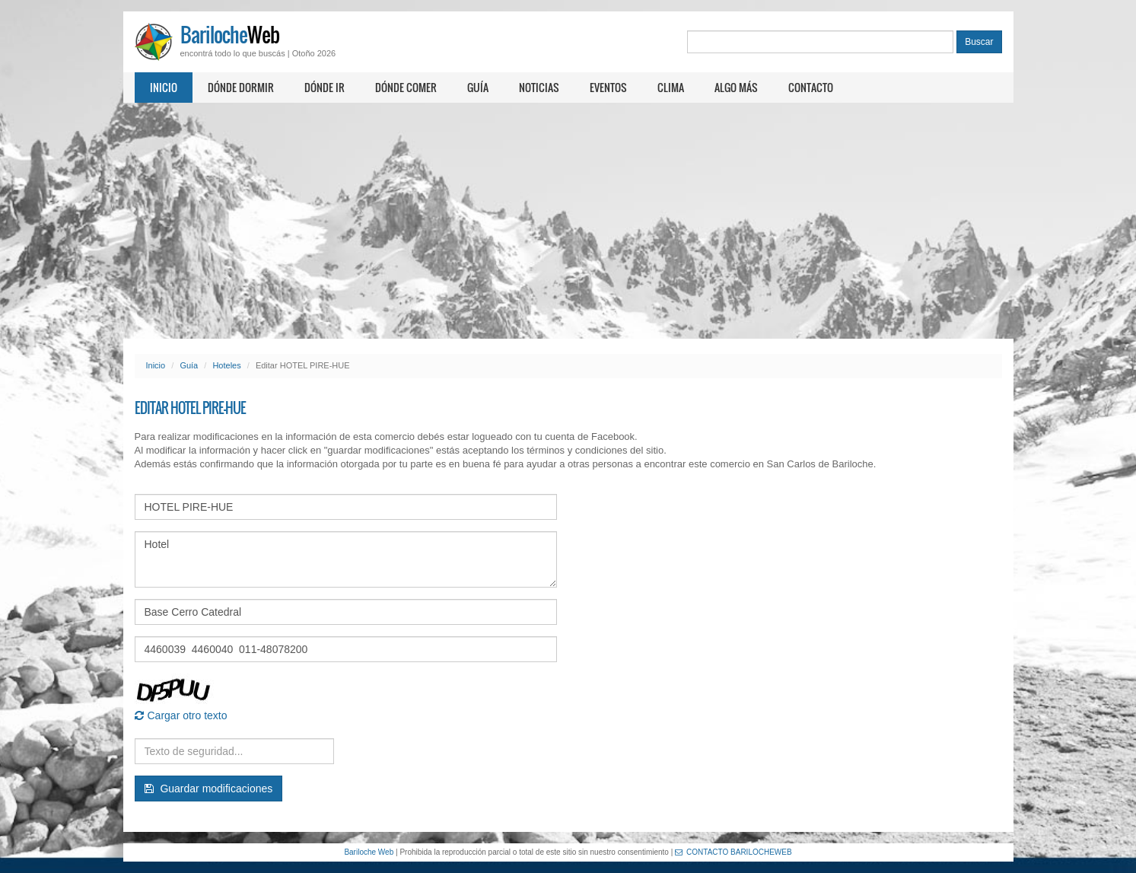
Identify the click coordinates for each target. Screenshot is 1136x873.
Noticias (539, 87)
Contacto (810, 87)
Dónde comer (406, 87)
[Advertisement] (568, 220)
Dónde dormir (241, 87)
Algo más (736, 87)
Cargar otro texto (181, 715)
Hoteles (226, 365)
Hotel (346, 559)
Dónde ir (324, 87)
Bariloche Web (368, 852)
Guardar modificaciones (209, 788)
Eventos (608, 87)
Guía (477, 87)
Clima (670, 87)
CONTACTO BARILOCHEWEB (733, 852)
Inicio (163, 87)
